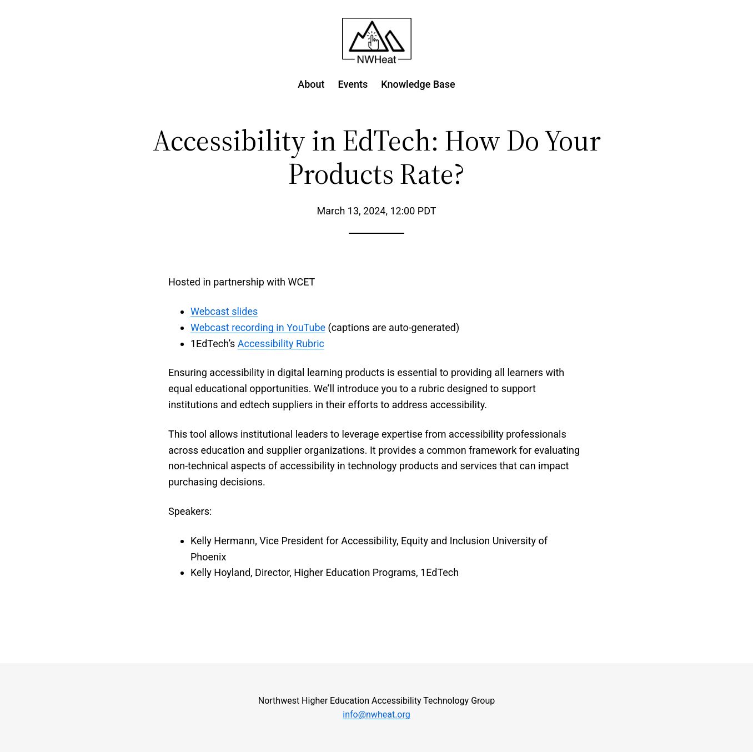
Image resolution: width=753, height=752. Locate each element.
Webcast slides (224, 311)
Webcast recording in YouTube (257, 327)
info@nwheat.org (376, 714)
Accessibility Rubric (281, 343)
